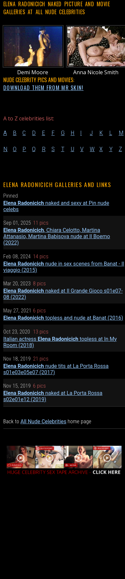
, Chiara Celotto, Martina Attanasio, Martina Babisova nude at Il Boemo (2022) (56, 236)
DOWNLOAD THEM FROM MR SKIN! (43, 88)
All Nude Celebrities (43, 421)
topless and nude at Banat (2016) (63, 318)
